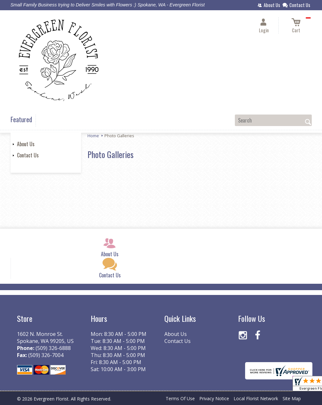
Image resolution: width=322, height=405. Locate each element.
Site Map (292, 398)
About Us (26, 144)
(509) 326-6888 (53, 348)
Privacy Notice (214, 398)
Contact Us (28, 155)
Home (93, 136)
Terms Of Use (180, 398)
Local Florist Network (256, 398)
